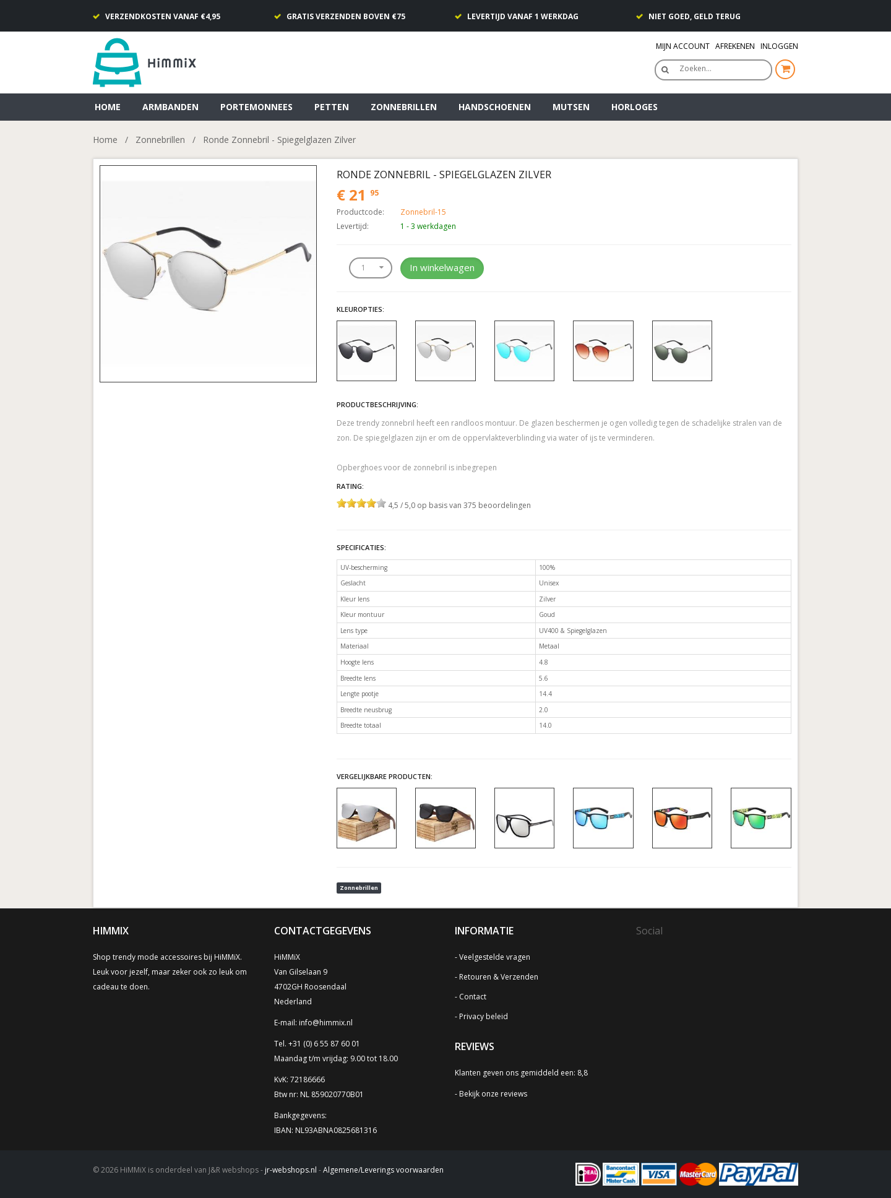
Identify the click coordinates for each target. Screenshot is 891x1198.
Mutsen (571, 107)
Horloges (634, 107)
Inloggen (779, 46)
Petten (331, 107)
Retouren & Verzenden (498, 977)
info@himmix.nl (326, 1022)
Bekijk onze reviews (493, 1093)
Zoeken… (695, 68)
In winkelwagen (442, 267)
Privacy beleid (483, 1016)
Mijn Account (683, 46)
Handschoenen (494, 107)
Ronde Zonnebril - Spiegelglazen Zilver (279, 139)
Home (108, 107)
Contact (472, 996)
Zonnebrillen (404, 107)
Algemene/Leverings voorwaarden (383, 1170)
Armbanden (170, 107)
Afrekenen (735, 46)
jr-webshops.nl (291, 1170)
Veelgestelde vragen (494, 957)
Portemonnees (256, 107)
